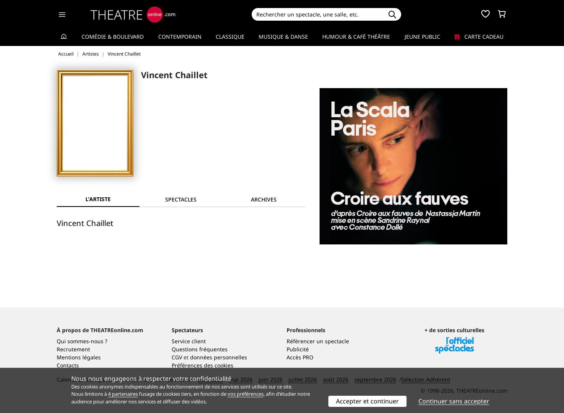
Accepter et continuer (367, 401)
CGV (177, 357)
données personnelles (218, 357)
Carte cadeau (478, 36)
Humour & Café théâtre (356, 36)
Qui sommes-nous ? (82, 341)
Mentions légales (79, 357)
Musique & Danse (283, 36)
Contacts (68, 365)
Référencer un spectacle (318, 341)
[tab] (180, 199)
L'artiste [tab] (98, 199)
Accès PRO (300, 357)
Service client (189, 341)
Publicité (298, 349)
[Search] (317, 14)
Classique (230, 36)
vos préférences (246, 393)
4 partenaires (123, 393)
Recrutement (73, 349)
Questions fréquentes (200, 349)
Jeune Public (422, 36)
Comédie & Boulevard (113, 36)
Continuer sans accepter (453, 401)
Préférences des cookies (202, 365)
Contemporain (180, 36)
